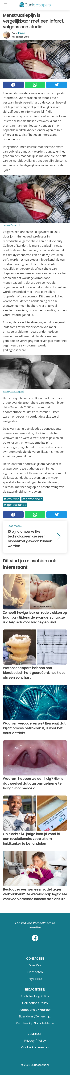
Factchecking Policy (35, 996)
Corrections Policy (35, 1003)
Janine (21, 33)
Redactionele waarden (35, 1010)
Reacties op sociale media (35, 1023)
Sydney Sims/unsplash (13, 391)
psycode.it (35, 979)
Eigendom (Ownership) (35, 1016)
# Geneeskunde (15, 505)
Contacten (35, 972)
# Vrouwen (11, 499)
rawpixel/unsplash (11, 225)
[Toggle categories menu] (5, 5)
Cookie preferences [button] (35, 1047)
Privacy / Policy (35, 1041)
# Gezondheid (32, 499)
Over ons (35, 965)
